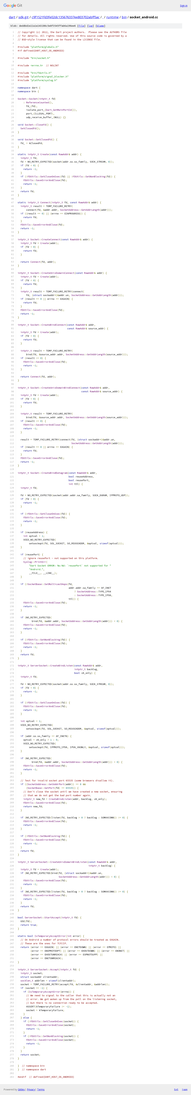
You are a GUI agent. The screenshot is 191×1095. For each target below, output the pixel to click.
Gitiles (21, 1089)
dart (12, 17)
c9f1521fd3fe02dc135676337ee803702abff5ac (66, 17)
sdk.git (23, 17)
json (184, 1089)
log (90, 25)
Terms (41, 1089)
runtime (112, 17)
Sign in (183, 5)
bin (124, 17)
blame (100, 25)
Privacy (31, 1089)
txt (176, 1089)
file (81, 25)
